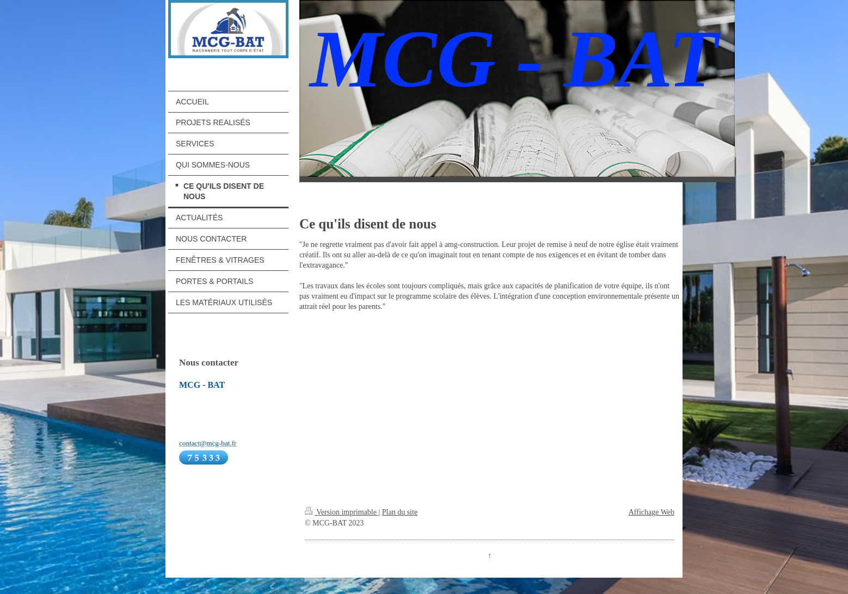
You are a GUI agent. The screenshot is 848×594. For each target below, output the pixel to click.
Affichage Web (651, 512)
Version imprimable (342, 512)
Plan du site (399, 512)
